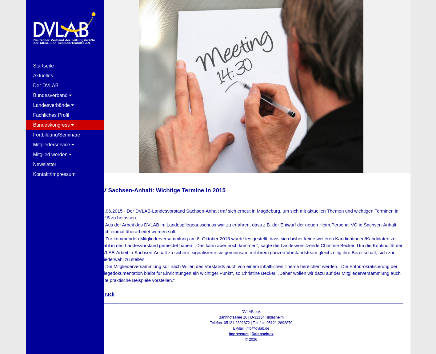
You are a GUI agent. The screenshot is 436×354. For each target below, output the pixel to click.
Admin (256, 345)
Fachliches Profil (51, 115)
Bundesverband (52, 95)
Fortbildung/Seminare (56, 134)
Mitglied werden (52, 154)
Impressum (244, 334)
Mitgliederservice (53, 144)
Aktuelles (43, 75)
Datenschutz (268, 334)
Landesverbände (53, 105)
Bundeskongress (53, 125)
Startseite (43, 65)
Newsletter (45, 164)
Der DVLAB (46, 85)
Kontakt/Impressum (54, 174)
